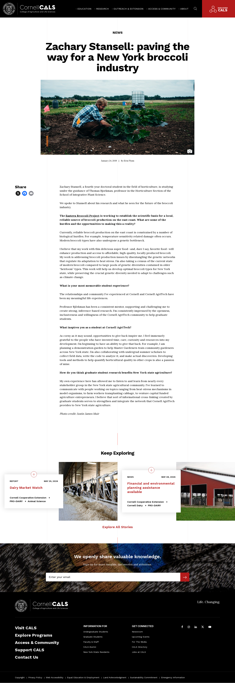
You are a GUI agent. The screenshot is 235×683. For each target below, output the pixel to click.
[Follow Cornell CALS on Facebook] (182, 627)
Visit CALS (26, 627)
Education (84, 8)
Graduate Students (93, 637)
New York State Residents (96, 652)
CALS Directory (139, 647)
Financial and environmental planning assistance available (150, 488)
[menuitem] (83, 9)
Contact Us (26, 657)
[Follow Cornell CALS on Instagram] (189, 627)
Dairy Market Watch (26, 488)
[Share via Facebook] (25, 193)
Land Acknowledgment (114, 677)
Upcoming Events (140, 637)
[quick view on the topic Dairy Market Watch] (34, 474)
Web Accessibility (54, 677)
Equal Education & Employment (83, 677)
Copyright (20, 677)
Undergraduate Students (95, 631)
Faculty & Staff (91, 642)
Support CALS (29, 649)
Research (102, 8)
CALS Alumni (89, 647)
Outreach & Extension (128, 8)
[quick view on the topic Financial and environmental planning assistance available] (151, 470)
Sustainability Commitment (143, 677)
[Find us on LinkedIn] (196, 627)
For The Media (139, 642)
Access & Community (162, 8)
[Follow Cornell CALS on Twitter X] (202, 627)
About (184, 8)
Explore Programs (33, 635)
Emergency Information (173, 677)
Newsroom (137, 631)
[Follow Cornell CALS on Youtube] (209, 627)
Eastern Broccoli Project (82, 215)
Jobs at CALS (139, 652)
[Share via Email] (31, 193)
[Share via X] (18, 193)
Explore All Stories (117, 527)
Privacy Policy (35, 677)
